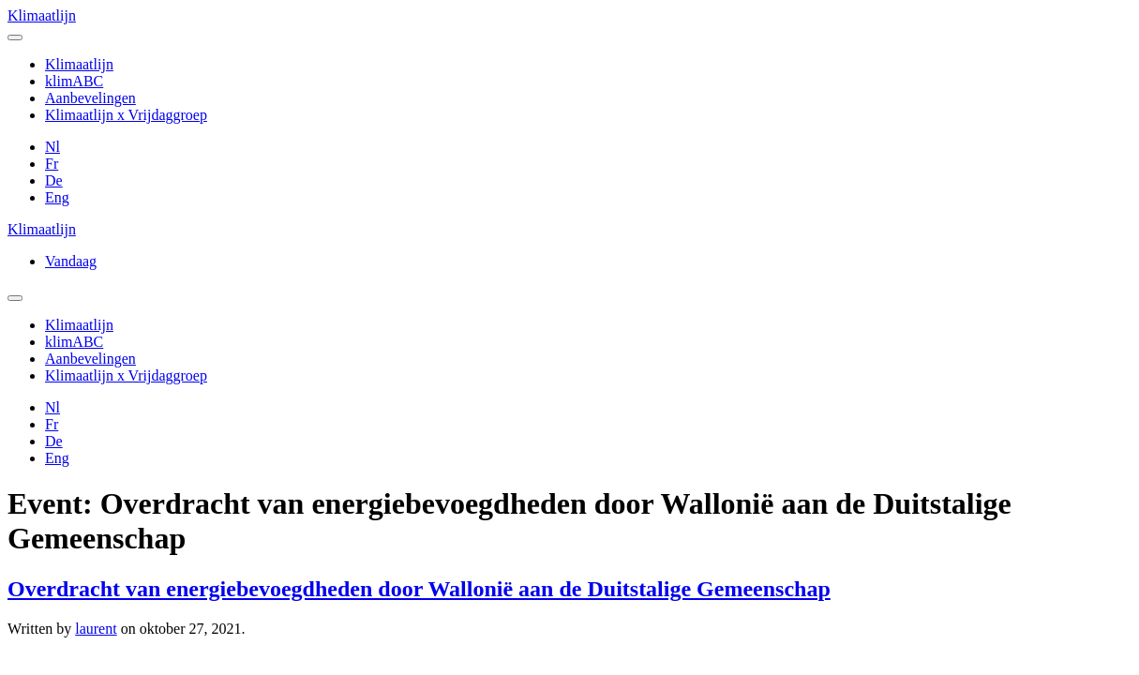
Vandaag (71, 261)
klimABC (74, 81)
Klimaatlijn (41, 15)
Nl (52, 147)
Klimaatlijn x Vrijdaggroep (126, 115)
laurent (95, 629)
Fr (51, 164)
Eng (57, 197)
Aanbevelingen (90, 98)
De (54, 180)
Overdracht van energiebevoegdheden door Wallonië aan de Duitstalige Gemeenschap (419, 589)
